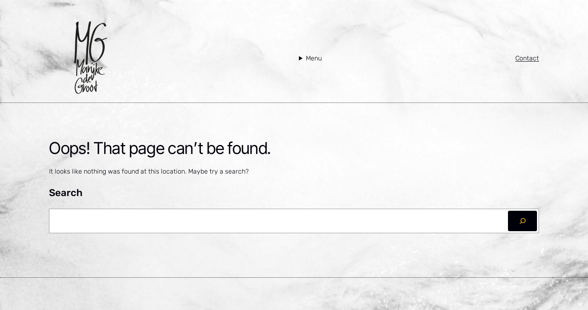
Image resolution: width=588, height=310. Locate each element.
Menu (314, 58)
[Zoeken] (522, 221)
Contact (527, 58)
